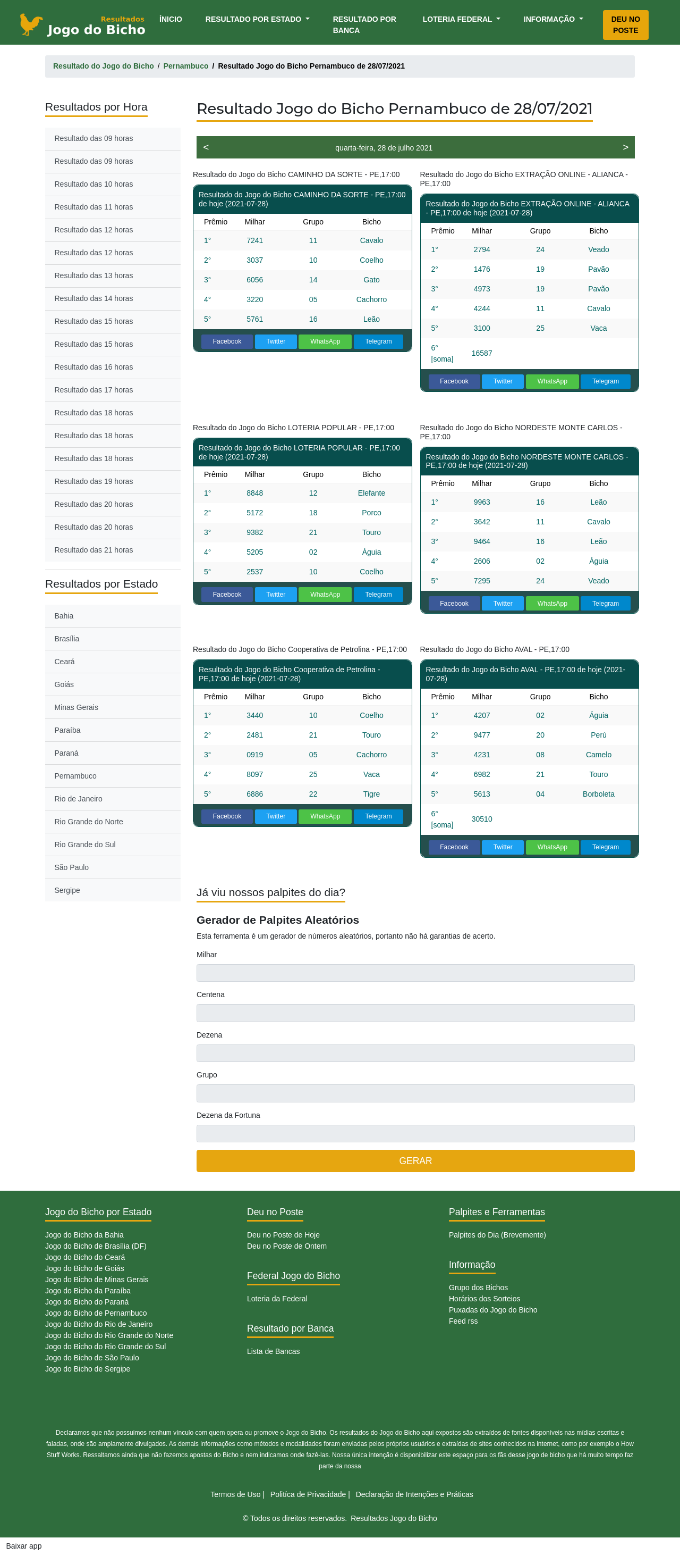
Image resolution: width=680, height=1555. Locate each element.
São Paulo (72, 867)
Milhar (207, 954)
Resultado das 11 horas (94, 207)
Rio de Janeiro (79, 799)
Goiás (64, 684)
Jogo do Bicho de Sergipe (87, 1369)
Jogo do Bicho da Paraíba (88, 1290)
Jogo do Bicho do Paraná (87, 1302)
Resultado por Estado (254, 19)
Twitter (275, 341)
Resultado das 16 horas (94, 367)
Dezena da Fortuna (228, 1115)
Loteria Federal (459, 19)
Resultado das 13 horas (94, 275)
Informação (550, 19)
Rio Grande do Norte (89, 821)
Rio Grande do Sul (85, 844)
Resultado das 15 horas (94, 321)
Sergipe (67, 890)
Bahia (64, 616)
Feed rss (463, 1321)
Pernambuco (76, 776)
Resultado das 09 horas (94, 138)
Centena (211, 994)
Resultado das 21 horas (94, 550)
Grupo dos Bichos (478, 1287)
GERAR (415, 1161)
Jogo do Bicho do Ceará (85, 1257)
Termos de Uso (235, 1494)
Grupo (207, 1075)
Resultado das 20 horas (94, 504)
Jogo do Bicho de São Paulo (92, 1357)
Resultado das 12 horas (94, 229)
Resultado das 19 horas (94, 481)
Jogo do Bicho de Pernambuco (96, 1313)
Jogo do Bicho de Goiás (84, 1268)
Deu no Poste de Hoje (283, 1235)
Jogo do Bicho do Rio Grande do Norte (109, 1335)
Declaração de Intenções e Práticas (414, 1494)
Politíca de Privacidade (308, 1494)
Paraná (67, 753)
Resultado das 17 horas (94, 390)
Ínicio (172, 18)
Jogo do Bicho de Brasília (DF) (96, 1246)
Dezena (209, 1035)
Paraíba (68, 730)
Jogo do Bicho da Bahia (84, 1235)
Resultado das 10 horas (94, 184)
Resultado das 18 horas (94, 412)
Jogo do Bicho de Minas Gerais (97, 1279)
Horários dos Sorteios (485, 1298)
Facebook (227, 341)
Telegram (378, 341)
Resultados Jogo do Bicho (394, 1518)
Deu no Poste (625, 25)
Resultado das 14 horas (94, 298)
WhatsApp (325, 341)
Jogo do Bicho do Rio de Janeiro (98, 1324)
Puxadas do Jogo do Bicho (493, 1310)
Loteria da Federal (277, 1298)
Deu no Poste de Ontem (287, 1246)
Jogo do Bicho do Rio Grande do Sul (105, 1346)
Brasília (67, 638)
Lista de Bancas (273, 1351)
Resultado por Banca (364, 25)
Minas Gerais (76, 707)
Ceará (65, 661)
